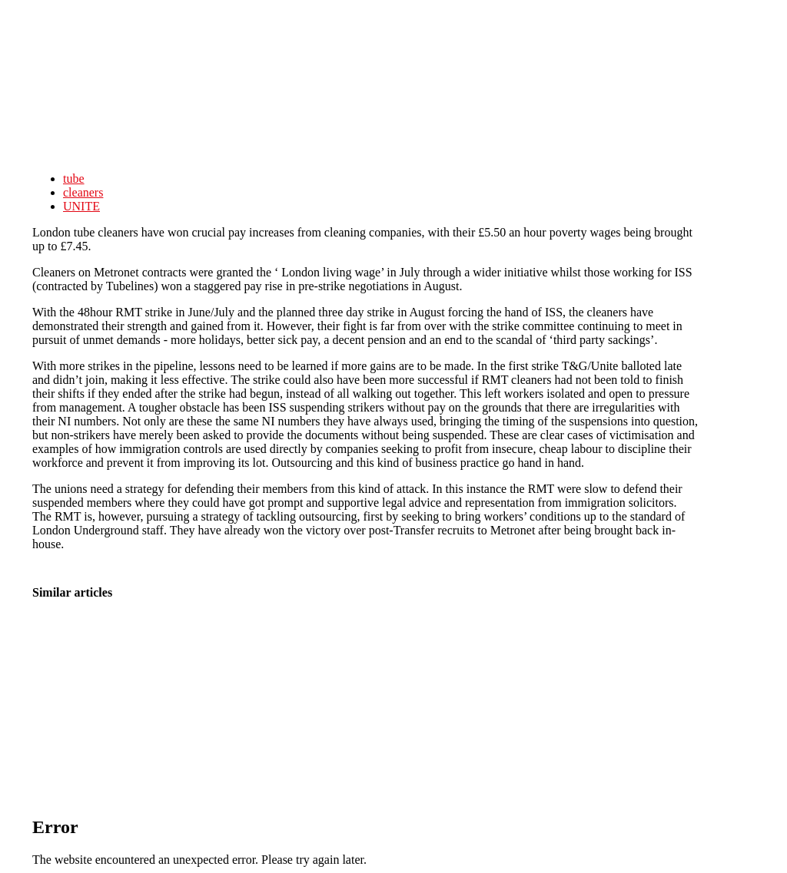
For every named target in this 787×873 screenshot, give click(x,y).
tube (74, 178)
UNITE (81, 206)
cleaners (83, 192)
